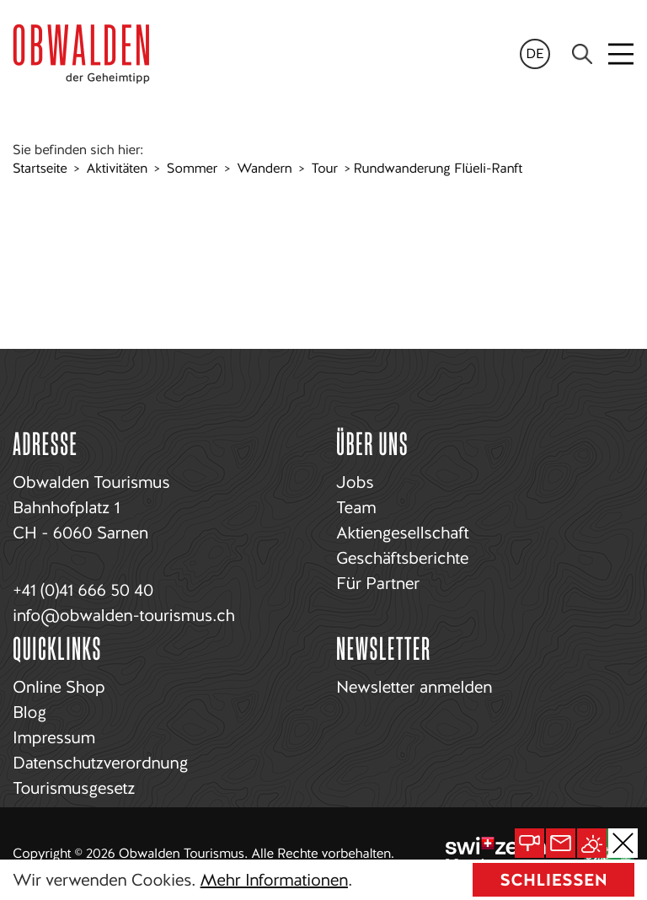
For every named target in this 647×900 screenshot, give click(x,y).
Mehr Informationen (274, 880)
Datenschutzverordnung (100, 763)
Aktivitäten (117, 168)
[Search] (582, 54)
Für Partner (378, 583)
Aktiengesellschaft (402, 533)
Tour (325, 168)
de (535, 53)
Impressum (54, 737)
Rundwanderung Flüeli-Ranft (437, 168)
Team (356, 507)
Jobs (354, 482)
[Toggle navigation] (622, 54)
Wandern (264, 168)
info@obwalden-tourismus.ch (123, 615)
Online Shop (58, 687)
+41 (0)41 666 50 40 (83, 590)
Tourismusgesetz (74, 788)
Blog (29, 712)
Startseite (40, 168)
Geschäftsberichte (402, 558)
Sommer (192, 168)
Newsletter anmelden (414, 687)
